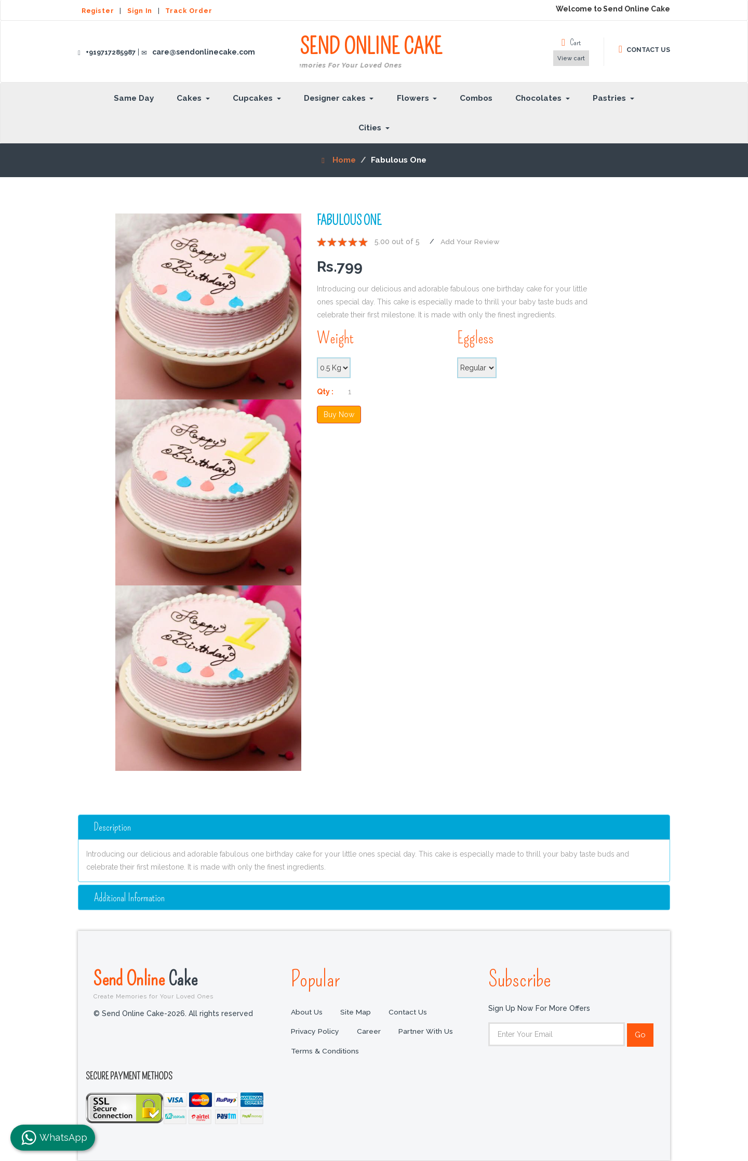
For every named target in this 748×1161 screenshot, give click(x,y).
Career (369, 1032)
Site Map (356, 1012)
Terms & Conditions (325, 1052)
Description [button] (113, 826)
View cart (571, 58)
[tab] (374, 827)
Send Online (184, 983)
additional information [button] (130, 897)
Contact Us (409, 1012)
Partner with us (427, 1032)
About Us (307, 1012)
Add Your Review (470, 241)
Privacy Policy (315, 1032)
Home (339, 160)
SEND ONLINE (371, 52)
